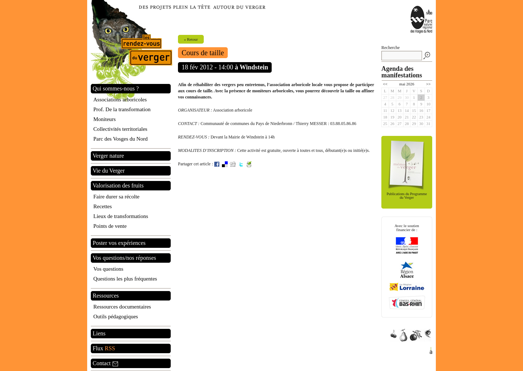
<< (385, 84)
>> (428, 84)
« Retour (191, 39)
